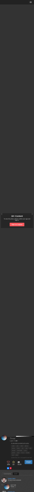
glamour (26, 445)
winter (17, 455)
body (26, 448)
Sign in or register (17, 224)
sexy (30, 448)
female (18, 448)
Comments (7, 474)
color (23, 448)
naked (21, 445)
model (13, 445)
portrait (13, 452)
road (13, 455)
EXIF (15, 474)
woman (13, 448)
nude (17, 445)
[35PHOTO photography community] (8, 2)
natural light (19, 450)
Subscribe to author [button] (28, 462)
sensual (13, 450)
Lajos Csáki (14, 441)
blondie (27, 452)
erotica (18, 452)
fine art (22, 452)
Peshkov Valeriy (11, 478)
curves (25, 450)
